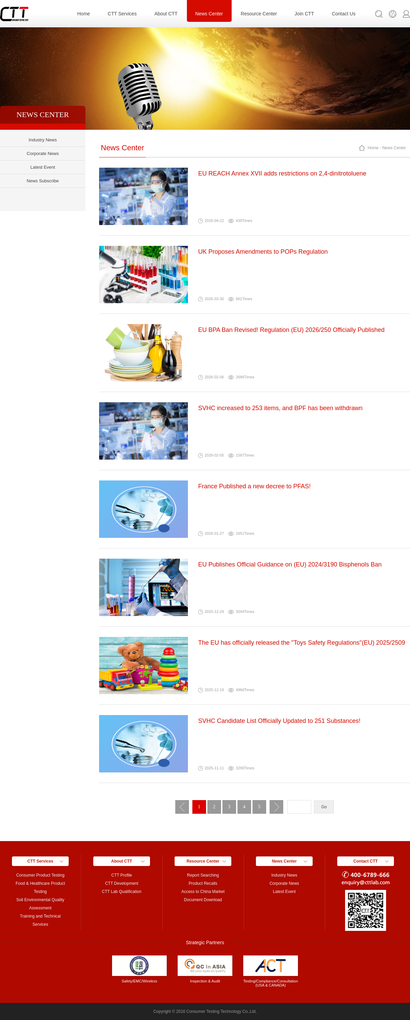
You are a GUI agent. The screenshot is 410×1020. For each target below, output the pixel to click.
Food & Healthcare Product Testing (40, 887)
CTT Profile (121, 875)
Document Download (203, 899)
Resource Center (259, 13)
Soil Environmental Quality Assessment (40, 903)
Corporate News (43, 153)
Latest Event (42, 167)
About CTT (166, 13)
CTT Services (122, 13)
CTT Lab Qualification (121, 891)
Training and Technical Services (40, 920)
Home (83, 13)
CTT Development (121, 883)
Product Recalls (203, 883)
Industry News (43, 139)
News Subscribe (43, 180)
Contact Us (343, 13)
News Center (209, 13)
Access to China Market (203, 891)
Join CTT (304, 13)
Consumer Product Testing (40, 875)
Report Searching (203, 875)
